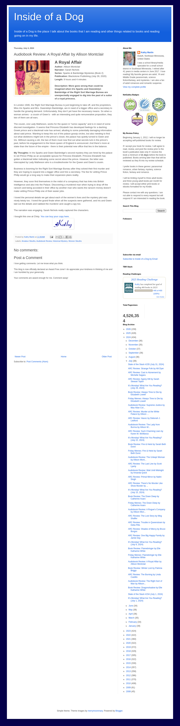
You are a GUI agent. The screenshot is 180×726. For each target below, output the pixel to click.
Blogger (119, 711)
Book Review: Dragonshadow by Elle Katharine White (145, 588)
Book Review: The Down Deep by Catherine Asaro (143, 497)
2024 (128, 337)
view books (160, 297)
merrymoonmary (95, 711)
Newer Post (20, 356)
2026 (128, 329)
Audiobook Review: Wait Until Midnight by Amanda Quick (146, 471)
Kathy (137, 284)
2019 (128, 647)
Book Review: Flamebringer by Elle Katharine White (144, 549)
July (131, 361)
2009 (128, 687)
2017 (128, 655)
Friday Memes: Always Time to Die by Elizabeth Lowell (145, 399)
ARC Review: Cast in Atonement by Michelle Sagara (144, 373)
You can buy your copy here (54, 216)
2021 (128, 639)
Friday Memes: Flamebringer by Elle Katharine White (144, 556)
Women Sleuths (75, 241)
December (134, 341)
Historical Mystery (60, 241)
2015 (128, 663)
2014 (128, 667)
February (133, 622)
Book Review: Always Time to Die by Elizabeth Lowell (145, 393)
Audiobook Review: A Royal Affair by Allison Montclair (144, 562)
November (134, 345)
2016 (128, 659)
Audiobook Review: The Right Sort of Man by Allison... (145, 582)
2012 (128, 675)
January (133, 626)
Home (63, 356)
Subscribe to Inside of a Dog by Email (140, 259)
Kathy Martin (147, 52)
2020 (128, 643)
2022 (128, 635)
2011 (128, 679)
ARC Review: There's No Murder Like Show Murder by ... (145, 484)
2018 (128, 651)
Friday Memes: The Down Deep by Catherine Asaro (144, 504)
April (131, 614)
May (131, 610)
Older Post (107, 356)
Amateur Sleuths (28, 241)
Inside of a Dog (49, 16)
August (132, 357)
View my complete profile (134, 87)
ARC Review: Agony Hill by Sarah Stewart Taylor (143, 380)
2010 (128, 683)
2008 (128, 691)
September (134, 353)
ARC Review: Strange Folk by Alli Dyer (146, 368)
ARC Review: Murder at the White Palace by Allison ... (143, 412)
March (132, 618)
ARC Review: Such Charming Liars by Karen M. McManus (145, 432)
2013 (128, 671)
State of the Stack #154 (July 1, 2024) (145, 594)
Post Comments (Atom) (37, 361)
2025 (128, 333)
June (131, 606)
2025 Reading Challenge (144, 279)
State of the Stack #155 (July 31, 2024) (146, 364)
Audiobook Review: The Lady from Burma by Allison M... (144, 425)
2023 (128, 631)
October (133, 349)
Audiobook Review (44, 241)
